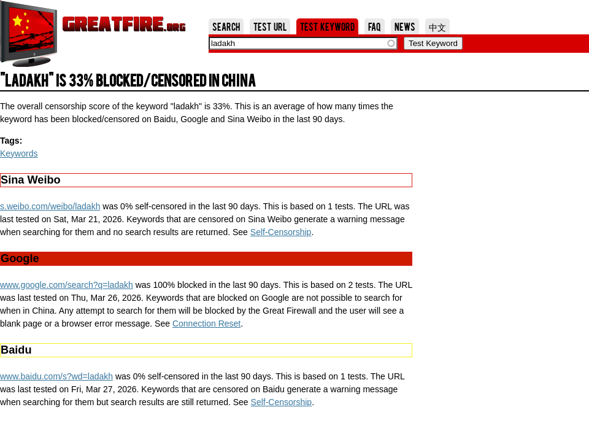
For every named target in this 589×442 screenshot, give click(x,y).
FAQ (374, 26)
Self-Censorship (281, 232)
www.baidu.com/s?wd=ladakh (56, 376)
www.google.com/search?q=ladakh (66, 285)
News (405, 26)
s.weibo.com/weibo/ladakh (50, 206)
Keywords (18, 153)
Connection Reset (206, 323)
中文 (437, 26)
